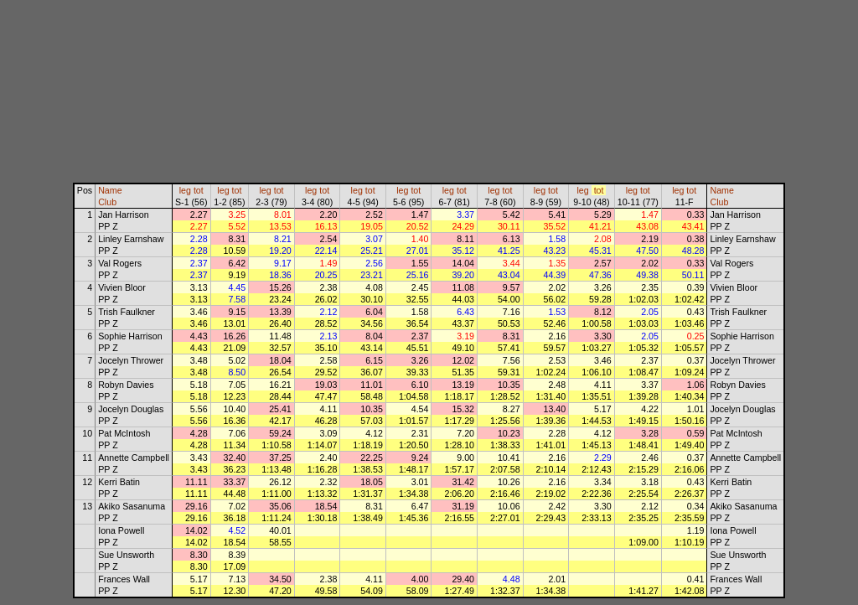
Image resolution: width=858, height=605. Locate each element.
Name (109, 190)
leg (185, 190)
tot (199, 190)
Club (107, 202)
